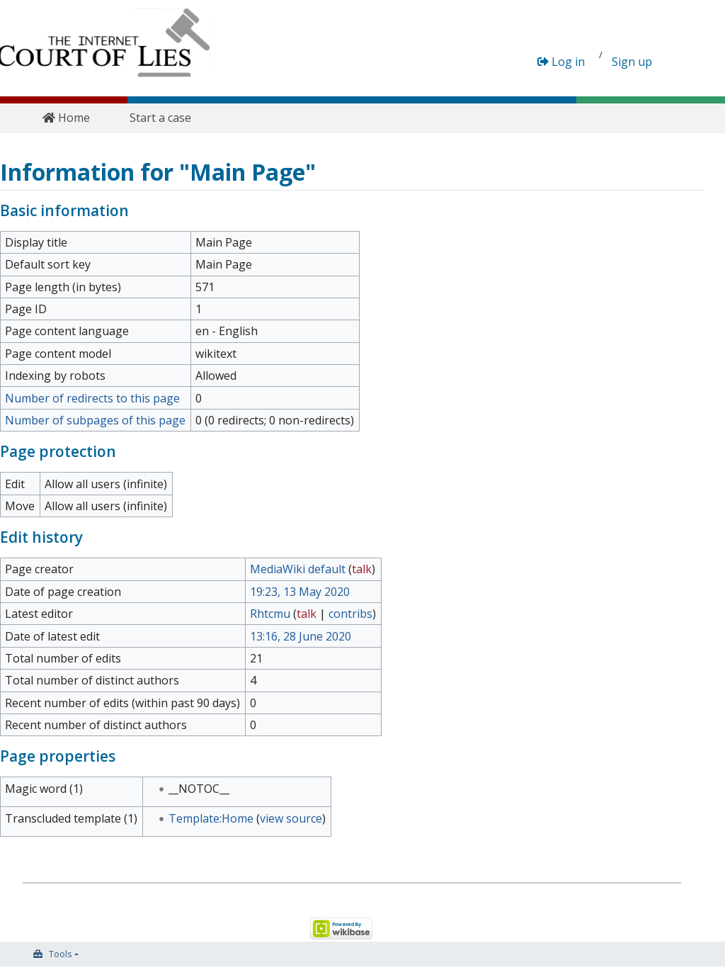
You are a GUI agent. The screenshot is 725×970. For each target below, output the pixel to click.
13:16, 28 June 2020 (300, 636)
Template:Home (211, 818)
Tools (60, 953)
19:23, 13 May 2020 (300, 591)
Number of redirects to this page (92, 398)
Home (66, 117)
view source (291, 818)
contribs (350, 613)
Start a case (160, 117)
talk (362, 569)
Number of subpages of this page (95, 420)
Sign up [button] (632, 61)
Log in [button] (561, 61)
